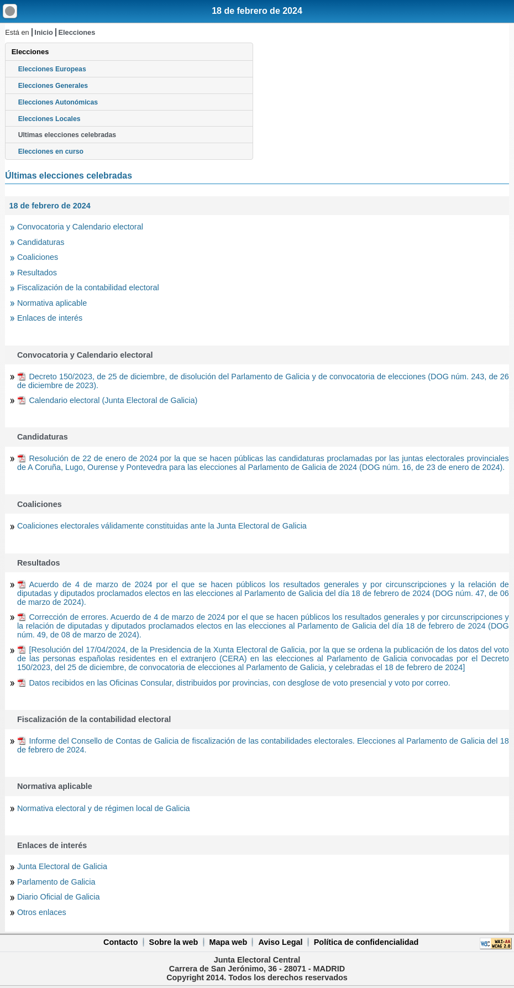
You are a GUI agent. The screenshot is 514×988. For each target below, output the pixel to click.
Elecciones (76, 32)
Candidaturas (41, 242)
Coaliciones (37, 257)
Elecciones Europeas (52, 69)
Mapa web (228, 942)
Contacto (120, 942)
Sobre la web (173, 942)
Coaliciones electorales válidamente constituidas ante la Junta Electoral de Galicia (162, 525)
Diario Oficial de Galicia (58, 896)
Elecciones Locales (49, 119)
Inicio (43, 32)
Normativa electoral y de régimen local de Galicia (103, 808)
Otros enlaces (41, 912)
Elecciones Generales (53, 86)
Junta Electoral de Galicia (62, 866)
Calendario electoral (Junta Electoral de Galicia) (113, 400)
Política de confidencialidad (366, 942)
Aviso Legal (280, 942)
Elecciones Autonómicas (58, 102)
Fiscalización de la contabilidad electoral (88, 287)
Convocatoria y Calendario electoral (80, 226)
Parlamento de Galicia (56, 881)
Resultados (37, 272)
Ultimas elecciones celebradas (67, 135)
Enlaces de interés (49, 317)
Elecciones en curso (50, 151)
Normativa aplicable (52, 303)
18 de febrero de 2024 (257, 10)
